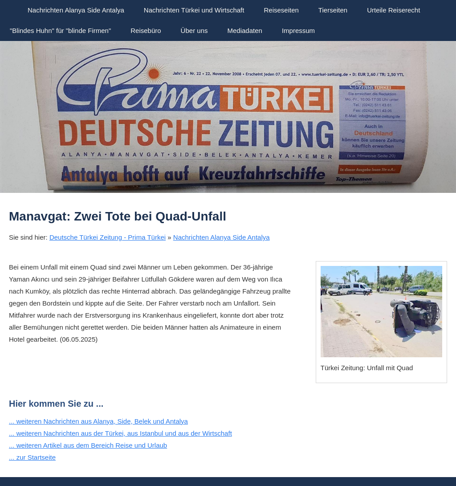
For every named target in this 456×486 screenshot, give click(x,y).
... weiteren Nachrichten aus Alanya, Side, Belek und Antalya (98, 421)
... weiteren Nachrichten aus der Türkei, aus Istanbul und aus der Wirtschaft (120, 433)
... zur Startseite (32, 457)
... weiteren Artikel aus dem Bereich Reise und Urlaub (88, 445)
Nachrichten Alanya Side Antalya (221, 237)
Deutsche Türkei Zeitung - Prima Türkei (107, 237)
